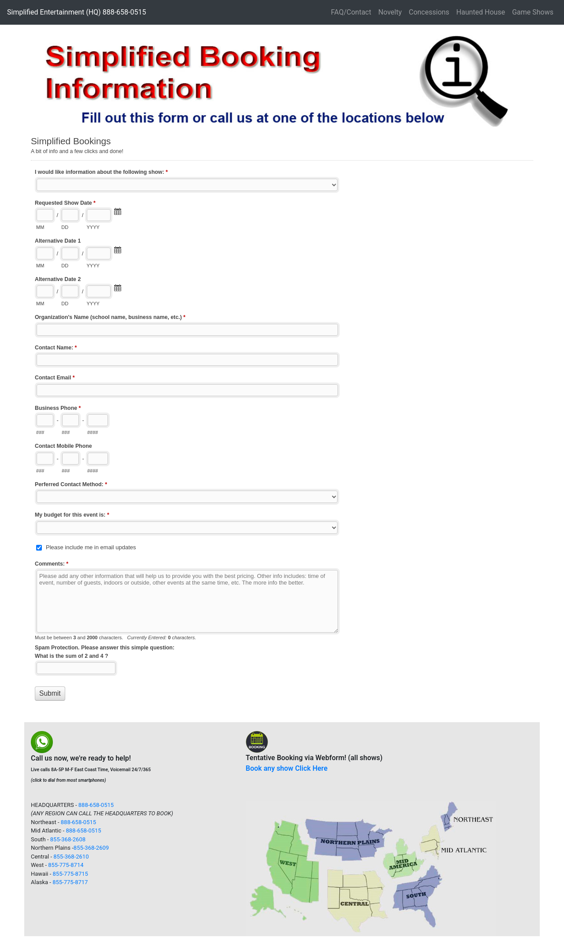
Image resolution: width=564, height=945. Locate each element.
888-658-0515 (96, 805)
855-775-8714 (65, 865)
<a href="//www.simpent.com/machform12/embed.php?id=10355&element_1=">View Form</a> (282, 428)
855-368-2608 (67, 839)
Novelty (389, 12)
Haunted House (480, 12)
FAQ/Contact (351, 12)
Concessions (429, 12)
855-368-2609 (91, 847)
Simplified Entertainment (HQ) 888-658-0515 (76, 12)
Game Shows (532, 12)
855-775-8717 (70, 882)
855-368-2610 (71, 856)
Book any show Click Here (287, 768)
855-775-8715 (70, 873)
